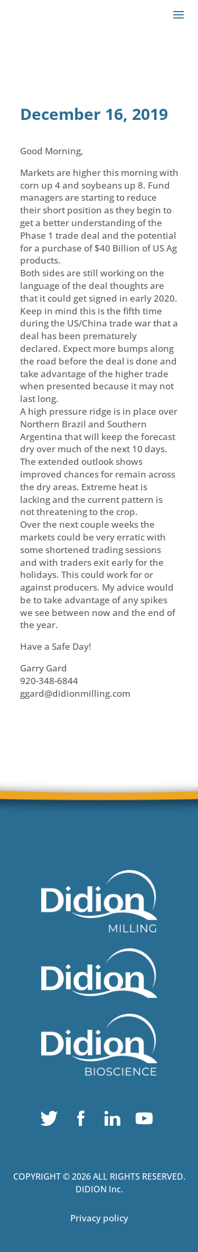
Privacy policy (99, 1218)
